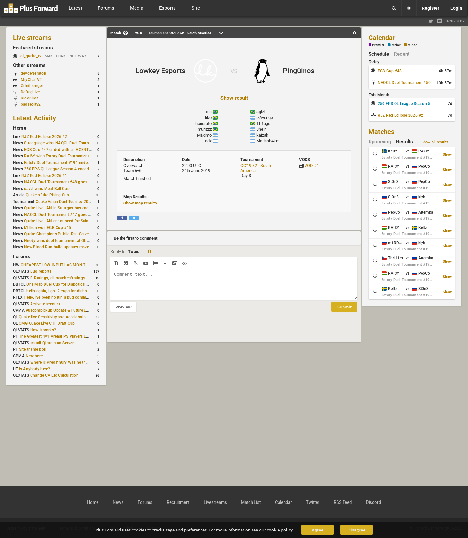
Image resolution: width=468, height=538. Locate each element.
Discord (373, 502)
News (118, 502)
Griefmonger (32, 86)
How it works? (43, 330)
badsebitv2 (31, 104)
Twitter (312, 502)
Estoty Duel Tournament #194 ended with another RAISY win (78, 162)
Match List (251, 502)
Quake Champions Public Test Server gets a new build (72, 234)
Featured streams (33, 48)
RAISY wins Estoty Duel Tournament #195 (61, 156)
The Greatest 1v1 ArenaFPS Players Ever (55, 336)
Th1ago (263, 123)
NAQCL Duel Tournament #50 (404, 82)
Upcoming (380, 142)
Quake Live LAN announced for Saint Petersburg (67, 221)
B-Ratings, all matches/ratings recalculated (69, 278)
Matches (382, 132)
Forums (21, 256)
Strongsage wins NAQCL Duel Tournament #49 (66, 143)
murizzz (205, 129)
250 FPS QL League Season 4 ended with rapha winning (74, 169)
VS (234, 71)
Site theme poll (32, 349)
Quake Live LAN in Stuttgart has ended (58, 208)
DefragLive (30, 92)
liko (208, 117)
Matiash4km (268, 140)
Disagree (356, 530)
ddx (208, 140)
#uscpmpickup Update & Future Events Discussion (71, 310)
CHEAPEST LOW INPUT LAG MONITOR (56, 265)
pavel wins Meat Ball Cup (47, 188)
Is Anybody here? (34, 369)
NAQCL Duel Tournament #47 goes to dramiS (64, 214)
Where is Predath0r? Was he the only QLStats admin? (78, 362)
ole (209, 111)
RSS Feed (343, 502)
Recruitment (178, 502)
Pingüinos (298, 71)
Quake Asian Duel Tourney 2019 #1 (67, 201)
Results (404, 142)
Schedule (379, 54)
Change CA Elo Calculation (54, 375)
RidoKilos (29, 98)
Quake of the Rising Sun (47, 195)
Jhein (261, 129)
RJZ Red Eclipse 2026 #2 (44, 136)
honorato (203, 123)
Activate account (45, 304)
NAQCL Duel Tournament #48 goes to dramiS (64, 182)
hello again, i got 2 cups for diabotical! (61, 291)
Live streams (32, 38)
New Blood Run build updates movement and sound (71, 247)
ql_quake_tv (31, 56)
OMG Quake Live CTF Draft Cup (47, 323)
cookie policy (280, 530)
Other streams (29, 65)
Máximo (204, 135)
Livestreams (215, 502)
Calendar (382, 38)
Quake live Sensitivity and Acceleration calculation (64, 317)
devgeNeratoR (33, 73)
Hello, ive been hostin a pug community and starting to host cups (83, 297)
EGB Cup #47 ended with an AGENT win (60, 149)
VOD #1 (312, 165)
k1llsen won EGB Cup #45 (47, 227)
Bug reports (41, 271)
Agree (317, 530)
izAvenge (264, 117)
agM (260, 111)
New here (34, 356)
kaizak (262, 135)
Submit (344, 312)
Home (19, 128)
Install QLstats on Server (52, 343)
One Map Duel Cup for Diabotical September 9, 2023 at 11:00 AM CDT (89, 284)
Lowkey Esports (160, 71)
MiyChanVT (31, 79)
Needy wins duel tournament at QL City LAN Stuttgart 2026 (77, 240)
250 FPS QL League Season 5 (404, 103)
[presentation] (159, 331)
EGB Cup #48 (390, 71)
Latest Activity (34, 118)
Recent (402, 54)
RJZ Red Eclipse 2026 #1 (44, 175)
